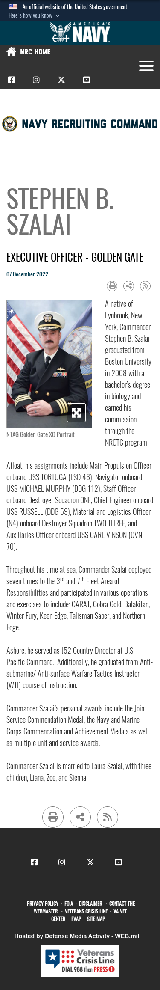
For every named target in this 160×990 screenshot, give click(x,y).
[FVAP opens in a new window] (77, 919)
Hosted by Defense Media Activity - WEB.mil (77, 936)
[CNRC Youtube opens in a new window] (86, 79)
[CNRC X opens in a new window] (61, 79)
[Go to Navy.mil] (80, 33)
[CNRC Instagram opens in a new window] (36, 79)
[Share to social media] (128, 286)
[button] (35, 15)
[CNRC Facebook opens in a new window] (11, 79)
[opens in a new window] (44, 903)
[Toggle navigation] (146, 66)
